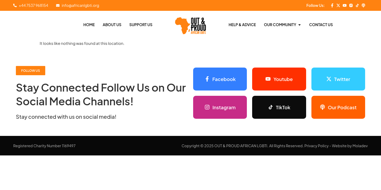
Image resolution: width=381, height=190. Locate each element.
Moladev (360, 145)
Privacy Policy (317, 145)
